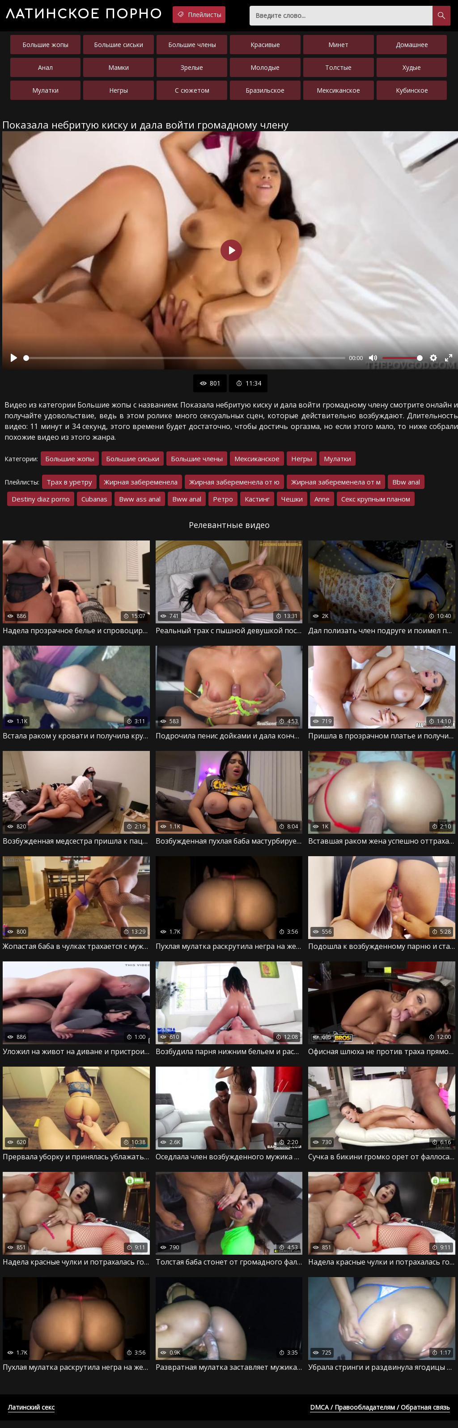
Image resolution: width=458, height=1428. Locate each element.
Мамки (118, 71)
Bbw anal (406, 485)
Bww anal (186, 502)
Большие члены (192, 48)
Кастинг (257, 502)
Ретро (223, 502)
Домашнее (412, 48)
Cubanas (94, 502)
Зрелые (192, 71)
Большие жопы (45, 48)
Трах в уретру (69, 485)
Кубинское (412, 94)
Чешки (292, 502)
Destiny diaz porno (41, 502)
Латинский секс (31, 1415)
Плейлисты (230, 15)
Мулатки (45, 94)
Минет (338, 48)
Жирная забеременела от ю (234, 485)
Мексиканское (338, 94)
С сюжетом (192, 94)
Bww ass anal (140, 502)
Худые (412, 71)
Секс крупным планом (375, 502)
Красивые (265, 48)
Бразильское (265, 94)
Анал (45, 71)
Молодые (265, 71)
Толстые (338, 71)
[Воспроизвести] (14, 361)
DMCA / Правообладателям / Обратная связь (380, 1415)
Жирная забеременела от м (336, 485)
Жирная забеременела (141, 485)
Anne (322, 502)
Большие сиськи (118, 48)
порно (98, 15)
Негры (118, 94)
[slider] (184, 361)
